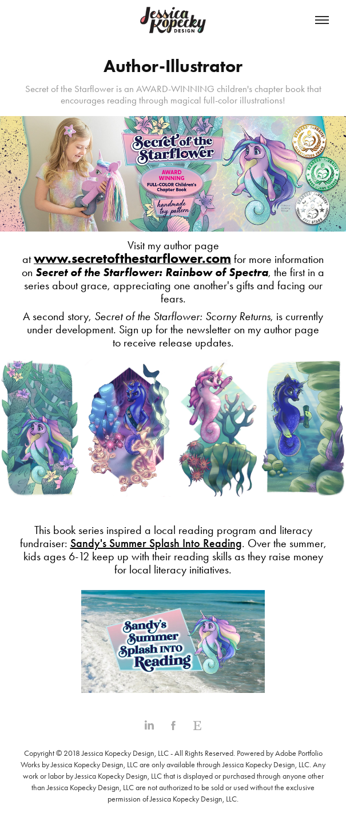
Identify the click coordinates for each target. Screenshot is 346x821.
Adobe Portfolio (299, 753)
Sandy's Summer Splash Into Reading (156, 543)
